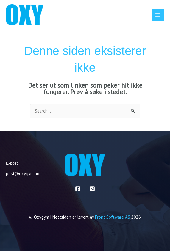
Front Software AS (112, 217)
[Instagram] (92, 188)
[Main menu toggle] (158, 15)
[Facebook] (77, 188)
